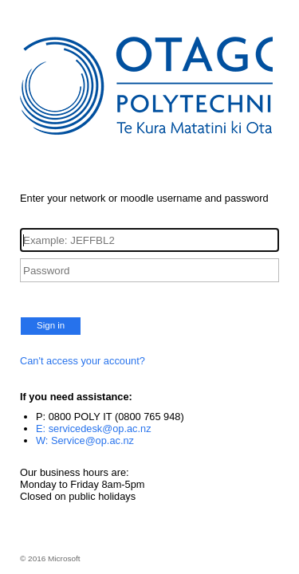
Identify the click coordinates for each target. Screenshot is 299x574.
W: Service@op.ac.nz (85, 440)
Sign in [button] (51, 325)
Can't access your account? (82, 361)
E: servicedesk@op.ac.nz (93, 428)
